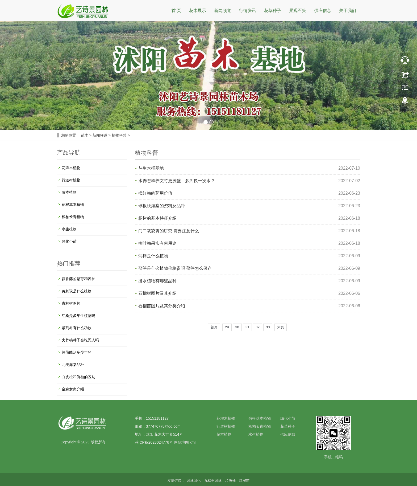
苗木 (84, 135)
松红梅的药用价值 (155, 193)
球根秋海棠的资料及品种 (161, 205)
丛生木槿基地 (151, 168)
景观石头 (297, 10)
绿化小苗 (69, 241)
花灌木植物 (71, 168)
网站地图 (181, 442)
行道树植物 (71, 180)
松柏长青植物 (73, 217)
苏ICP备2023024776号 (154, 442)
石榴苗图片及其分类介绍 (161, 306)
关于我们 (347, 10)
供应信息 (322, 10)
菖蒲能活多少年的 (76, 352)
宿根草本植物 (73, 204)
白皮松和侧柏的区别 (78, 377)
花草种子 (272, 10)
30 (237, 327)
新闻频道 (222, 10)
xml (192, 442)
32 (257, 327)
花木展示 (197, 10)
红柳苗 (244, 481)
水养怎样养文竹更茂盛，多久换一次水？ (176, 180)
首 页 (176, 10)
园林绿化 (194, 481)
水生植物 (69, 229)
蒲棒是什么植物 (153, 256)
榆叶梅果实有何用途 (157, 243)
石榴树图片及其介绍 (157, 293)
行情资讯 (247, 10)
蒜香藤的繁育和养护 (78, 279)
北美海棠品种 (73, 364)
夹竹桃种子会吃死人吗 (80, 340)
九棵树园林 (213, 481)
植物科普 (119, 135)
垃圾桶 (231, 481)
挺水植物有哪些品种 (157, 281)
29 (227, 327)
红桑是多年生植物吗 (78, 315)
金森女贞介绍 (73, 389)
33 (268, 327)
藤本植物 (69, 192)
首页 (214, 327)
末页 (280, 327)
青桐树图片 (71, 303)
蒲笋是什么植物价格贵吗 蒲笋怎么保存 (175, 268)
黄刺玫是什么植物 (76, 291)
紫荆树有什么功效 (76, 328)
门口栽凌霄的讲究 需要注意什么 (168, 230)
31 (247, 327)
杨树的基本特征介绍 (157, 218)
